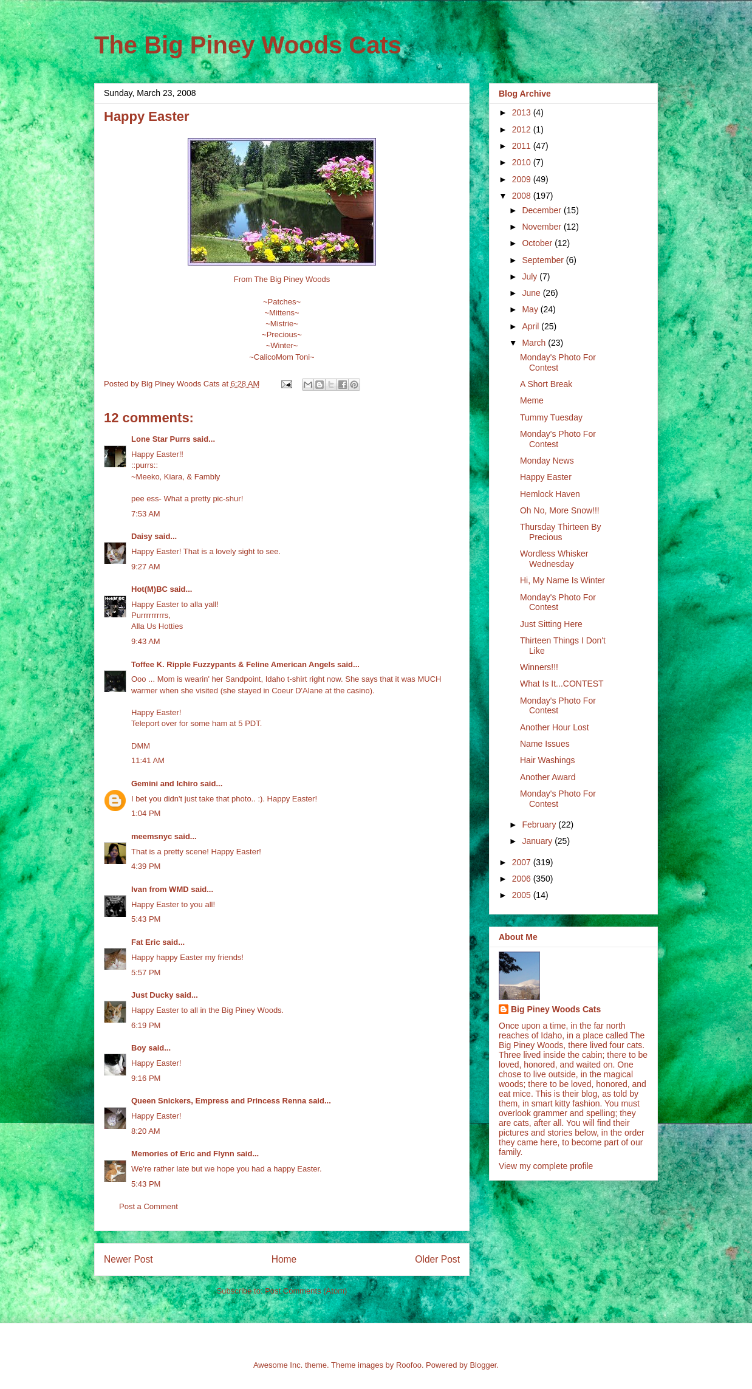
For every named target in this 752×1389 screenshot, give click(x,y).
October (538, 243)
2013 (522, 112)
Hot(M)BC (149, 589)
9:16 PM (145, 1078)
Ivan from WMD (160, 889)
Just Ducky (152, 995)
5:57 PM (145, 972)
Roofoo (409, 1365)
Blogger (483, 1365)
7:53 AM (145, 513)
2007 (522, 862)
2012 (522, 129)
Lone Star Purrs (161, 439)
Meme (532, 400)
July (530, 276)
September (544, 260)
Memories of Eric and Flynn (182, 1153)
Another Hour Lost (554, 727)
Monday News (547, 460)
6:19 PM (145, 1025)
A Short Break (546, 384)
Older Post (437, 1259)
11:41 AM (148, 760)
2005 (522, 895)
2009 (522, 179)
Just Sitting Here (551, 624)
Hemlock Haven (550, 494)
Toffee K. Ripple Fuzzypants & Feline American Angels (233, 664)
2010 (522, 162)
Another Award (548, 777)
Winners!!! (539, 667)
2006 (522, 878)
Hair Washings (547, 760)
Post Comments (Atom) (306, 1290)
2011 (522, 146)
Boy (138, 1047)
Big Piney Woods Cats (556, 1009)
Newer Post (128, 1259)
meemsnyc (151, 836)
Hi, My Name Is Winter (562, 580)
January (538, 841)
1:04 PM (145, 813)
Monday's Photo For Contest (558, 362)
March (535, 343)
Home (284, 1259)
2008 (522, 196)
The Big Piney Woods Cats (248, 45)
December (542, 210)
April (531, 326)
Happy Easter (546, 477)
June (532, 293)
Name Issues (545, 744)
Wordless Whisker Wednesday (554, 559)
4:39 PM (145, 866)
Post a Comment (148, 1206)
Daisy (141, 536)
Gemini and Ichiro (164, 783)
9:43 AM (145, 641)
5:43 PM (145, 919)
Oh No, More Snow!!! (560, 510)
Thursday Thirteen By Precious (560, 532)
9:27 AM (145, 566)
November (542, 226)
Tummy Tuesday (551, 417)
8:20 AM (145, 1131)
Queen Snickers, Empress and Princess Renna (218, 1100)
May (531, 309)
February (540, 824)
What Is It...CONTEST (562, 683)
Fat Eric (145, 942)
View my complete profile (546, 1166)
